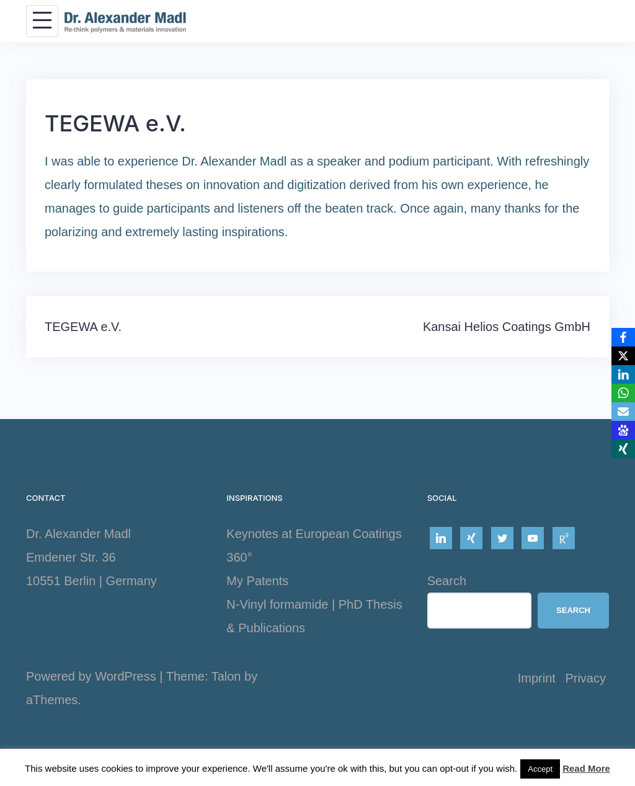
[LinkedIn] (623, 374)
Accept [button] (540, 769)
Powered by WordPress (91, 676)
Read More (586, 768)
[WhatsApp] (623, 393)
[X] (623, 356)
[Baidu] (623, 430)
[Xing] (623, 448)
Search (446, 581)
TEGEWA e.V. (83, 326)
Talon (226, 676)
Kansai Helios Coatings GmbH (506, 326)
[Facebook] (623, 337)
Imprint (537, 678)
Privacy (585, 678)
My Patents (257, 581)
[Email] (623, 411)
